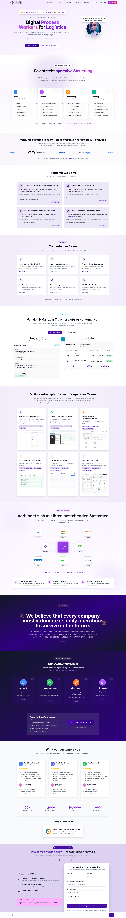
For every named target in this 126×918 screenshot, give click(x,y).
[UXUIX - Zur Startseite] (16, 3)
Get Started (112, 2)
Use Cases (59, 2)
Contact (86, 2)
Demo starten (55, 332)
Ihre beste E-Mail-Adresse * (76, 881)
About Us (78, 2)
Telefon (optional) (73, 896)
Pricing (69, 2)
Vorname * (70, 873)
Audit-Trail (71, 216)
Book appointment (49, 45)
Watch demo (31, 45)
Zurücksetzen (71, 332)
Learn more (41, 915)
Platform (50, 2)
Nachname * (90, 873)
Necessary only (103, 915)
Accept (111, 915)
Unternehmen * (72, 889)
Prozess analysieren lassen (87, 906)
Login (103, 2)
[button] (31, 438)
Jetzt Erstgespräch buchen (80, 722)
